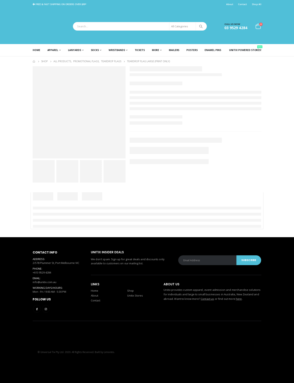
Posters (191, 50)
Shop (130, 290)
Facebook (37, 309)
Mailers (174, 50)
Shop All (256, 4)
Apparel (52, 50)
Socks (95, 50)
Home (36, 50)
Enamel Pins (213, 50)
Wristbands (117, 50)
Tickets (140, 50)
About (229, 4)
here (239, 299)
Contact (242, 4)
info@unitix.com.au (44, 282)
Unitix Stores (135, 295)
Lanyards (74, 50)
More (155, 50)
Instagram (46, 309)
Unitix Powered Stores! (245, 48)
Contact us (207, 299)
